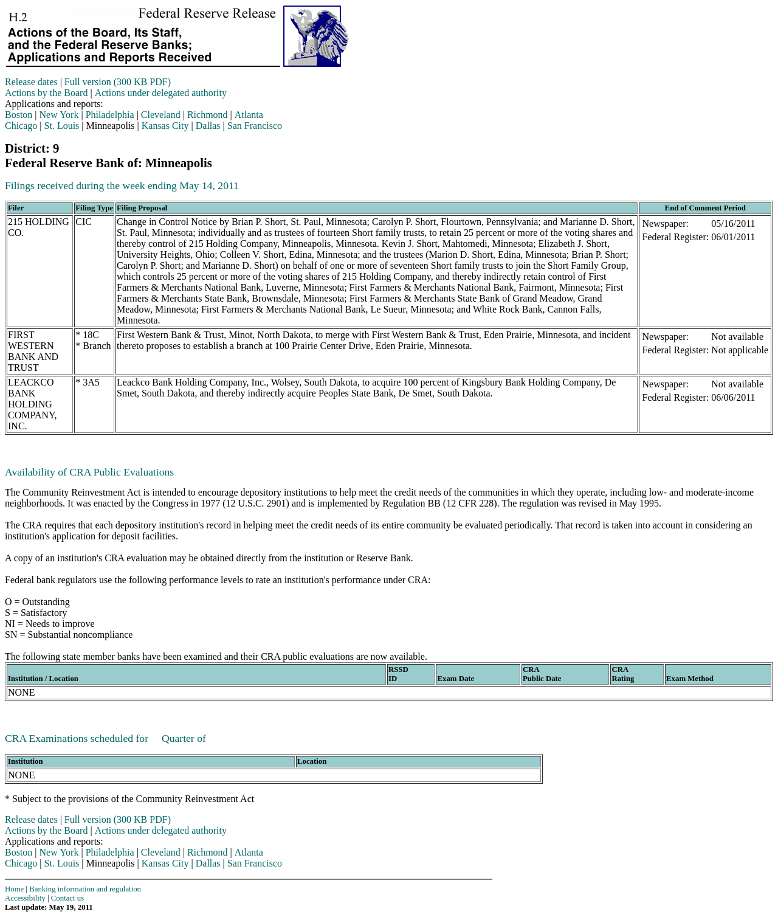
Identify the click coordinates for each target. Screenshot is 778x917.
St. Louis (62, 125)
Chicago (21, 125)
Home (14, 889)
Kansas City (165, 125)
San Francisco (254, 125)
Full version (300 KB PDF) (117, 82)
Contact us (67, 898)
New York (59, 114)
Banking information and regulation (85, 889)
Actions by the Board (46, 93)
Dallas (208, 125)
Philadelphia (110, 114)
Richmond (207, 114)
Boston (18, 114)
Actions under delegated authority (161, 93)
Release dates (31, 82)
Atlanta (249, 114)
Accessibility (25, 898)
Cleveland (161, 114)
